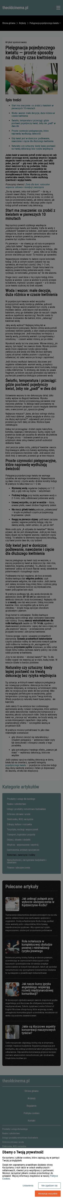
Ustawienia (28, 1185)
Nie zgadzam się (50, 1185)
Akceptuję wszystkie (47, 1193)
